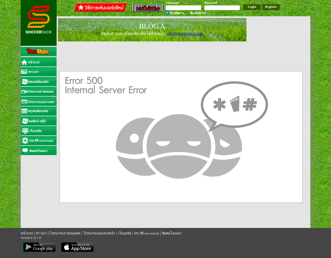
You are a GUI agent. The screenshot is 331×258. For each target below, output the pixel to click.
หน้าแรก (27, 233)
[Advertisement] (279, 93)
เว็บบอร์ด (124, 233)
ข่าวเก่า (41, 233)
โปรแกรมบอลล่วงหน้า (99, 233)
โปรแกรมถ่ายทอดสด (65, 233)
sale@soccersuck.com (185, 33)
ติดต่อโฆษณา (172, 233)
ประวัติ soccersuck (146, 233)
